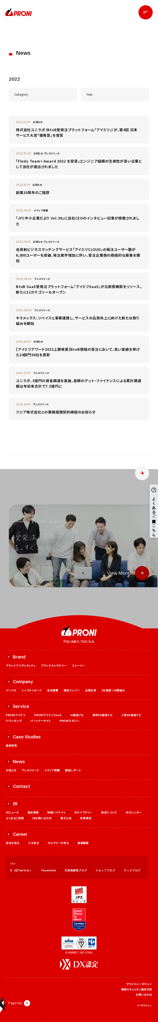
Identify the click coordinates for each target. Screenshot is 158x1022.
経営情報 (35, 812)
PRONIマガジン (71, 720)
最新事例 (11, 745)
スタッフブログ (107, 870)
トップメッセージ (32, 690)
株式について (110, 812)
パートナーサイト (42, 720)
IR (11, 803)
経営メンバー (72, 690)
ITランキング (15, 720)
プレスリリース (30, 770)
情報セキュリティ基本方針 (136, 989)
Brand (15, 657)
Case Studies (23, 736)
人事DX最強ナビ (133, 715)
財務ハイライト (58, 812)
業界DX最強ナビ (104, 715)
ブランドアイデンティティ (21, 665)
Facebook (50, 870)
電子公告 (67, 818)
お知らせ (11, 770)
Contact (18, 786)
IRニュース (14, 812)
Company (19, 681)
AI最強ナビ (78, 715)
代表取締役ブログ (77, 870)
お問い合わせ (144, 994)
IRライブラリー (85, 812)
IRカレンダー (135, 812)
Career (17, 834)
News (15, 761)
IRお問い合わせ (43, 818)
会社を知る (14, 843)
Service (17, 706)
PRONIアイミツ (17, 715)
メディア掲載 (52, 770)
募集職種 (84, 843)
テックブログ (134, 870)
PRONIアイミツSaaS (49, 715)
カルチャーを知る (60, 843)
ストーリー (78, 665)
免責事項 (87, 818)
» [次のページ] (142, 473)
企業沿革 (90, 690)
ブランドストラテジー (54, 665)
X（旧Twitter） (23, 870)
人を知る (35, 843)
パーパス (11, 690)
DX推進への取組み (113, 690)
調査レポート (73, 770)
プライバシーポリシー (139, 984)
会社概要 (52, 690)
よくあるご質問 (16, 818)
